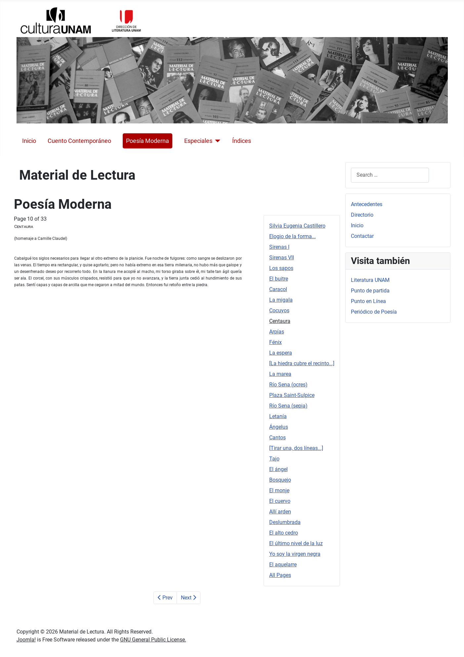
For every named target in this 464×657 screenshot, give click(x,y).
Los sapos (281, 268)
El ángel (278, 469)
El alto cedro (283, 533)
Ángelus (278, 427)
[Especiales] (216, 141)
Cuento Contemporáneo (79, 141)
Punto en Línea (368, 301)
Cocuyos (279, 310)
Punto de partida (370, 290)
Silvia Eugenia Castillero (297, 226)
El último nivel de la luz (296, 543)
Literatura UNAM (370, 280)
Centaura (279, 321)
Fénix (275, 342)
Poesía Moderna (147, 141)
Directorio (362, 215)
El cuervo (279, 501)
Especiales (198, 141)
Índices (241, 141)
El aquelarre (283, 564)
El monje (279, 490)
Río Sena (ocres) (288, 384)
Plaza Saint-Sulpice (292, 395)
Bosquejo (280, 480)
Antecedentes (366, 204)
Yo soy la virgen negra (294, 554)
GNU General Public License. (153, 639)
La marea (280, 374)
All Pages (280, 575)
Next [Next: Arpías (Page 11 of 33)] (188, 597)
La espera (280, 353)
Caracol (278, 289)
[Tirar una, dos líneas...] (296, 448)
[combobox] (390, 175)
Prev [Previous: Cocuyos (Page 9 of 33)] (165, 597)
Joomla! (26, 639)
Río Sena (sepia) (288, 406)
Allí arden (280, 511)
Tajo (274, 459)
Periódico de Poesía (374, 312)
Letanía (278, 416)
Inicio (29, 141)
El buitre (278, 279)
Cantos (277, 437)
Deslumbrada (285, 522)
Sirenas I (279, 247)
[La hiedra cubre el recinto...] (301, 363)
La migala (281, 300)
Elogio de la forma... (292, 236)
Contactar (362, 236)
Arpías (276, 331)
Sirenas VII (281, 257)
